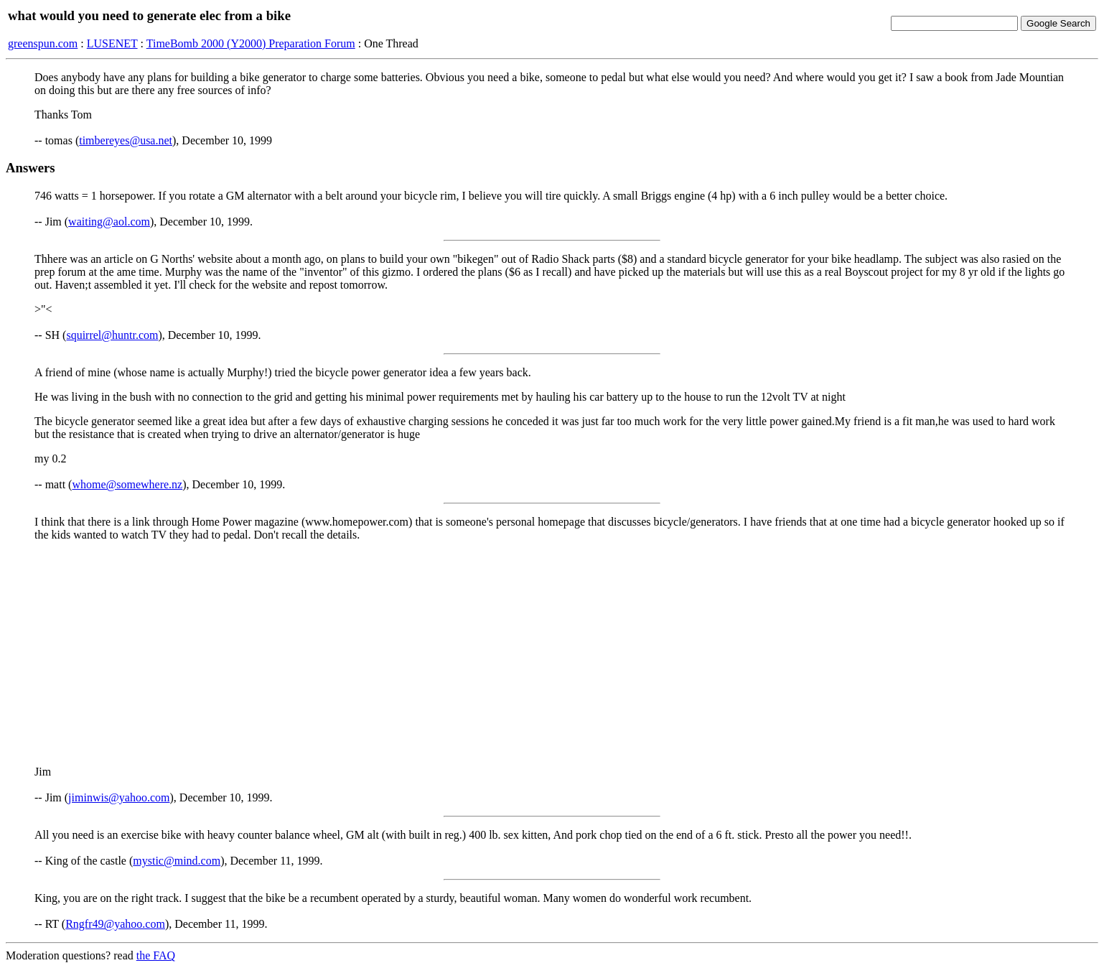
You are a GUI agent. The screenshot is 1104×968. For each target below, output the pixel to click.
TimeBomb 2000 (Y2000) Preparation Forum (250, 43)
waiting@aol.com (109, 221)
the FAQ (155, 955)
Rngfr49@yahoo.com (115, 924)
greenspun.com (43, 43)
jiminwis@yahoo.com (118, 797)
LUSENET (112, 43)
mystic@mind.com (176, 861)
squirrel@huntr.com (112, 335)
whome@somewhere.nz (127, 484)
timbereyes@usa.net (125, 140)
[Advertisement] (552, 653)
